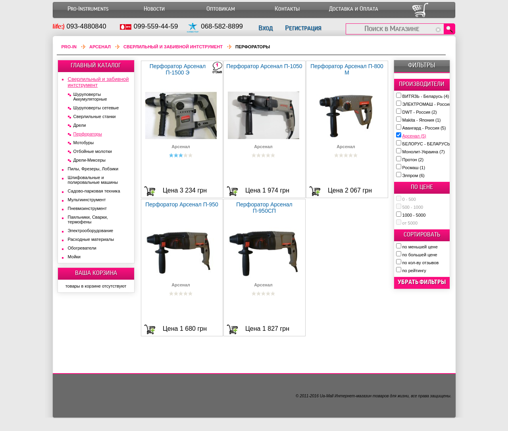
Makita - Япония (421, 120)
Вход (265, 28)
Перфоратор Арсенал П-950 (181, 204)
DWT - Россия (419, 112)
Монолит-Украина (423, 151)
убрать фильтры (422, 282)
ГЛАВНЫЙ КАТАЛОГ (96, 65)
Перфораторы (87, 134)
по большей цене (419, 254)
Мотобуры (83, 142)
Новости (154, 9)
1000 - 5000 (414, 215)
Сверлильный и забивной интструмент (173, 46)
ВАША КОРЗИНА (96, 273)
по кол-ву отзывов (420, 262)
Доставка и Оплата (353, 9)
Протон (413, 159)
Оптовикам (220, 9)
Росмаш (413, 167)
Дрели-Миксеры (89, 160)
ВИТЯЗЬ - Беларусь (425, 96)
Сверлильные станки (94, 116)
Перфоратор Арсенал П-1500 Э (178, 69)
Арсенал (414, 135)
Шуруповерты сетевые (96, 107)
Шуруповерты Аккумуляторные (90, 96)
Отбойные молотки (92, 151)
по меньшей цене (420, 246)
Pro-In (69, 46)
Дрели (79, 125)
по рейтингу (414, 270)
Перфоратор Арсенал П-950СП (264, 207)
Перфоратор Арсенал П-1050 (264, 66)
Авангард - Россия (424, 128)
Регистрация (303, 28)
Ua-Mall (326, 396)
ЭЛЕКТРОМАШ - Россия (430, 104)
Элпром (413, 175)
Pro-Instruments (87, 9)
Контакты (287, 9)
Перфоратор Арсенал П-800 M (346, 69)
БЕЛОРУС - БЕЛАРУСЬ (429, 143)
